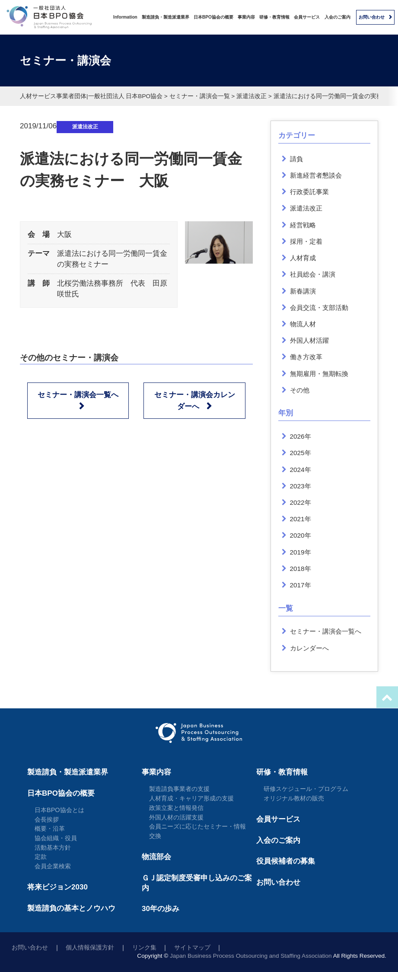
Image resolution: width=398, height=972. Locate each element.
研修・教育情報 (274, 17)
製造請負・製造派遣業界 (165, 17)
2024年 (300, 469)
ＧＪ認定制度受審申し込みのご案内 (197, 883)
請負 (296, 159)
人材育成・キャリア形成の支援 (191, 798)
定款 (41, 856)
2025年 (300, 452)
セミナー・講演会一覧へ (78, 395)
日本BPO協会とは (59, 809)
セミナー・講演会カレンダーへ (194, 401)
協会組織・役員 (56, 838)
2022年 (300, 502)
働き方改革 (306, 356)
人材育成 (303, 257)
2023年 (300, 486)
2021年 (300, 519)
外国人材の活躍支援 (176, 817)
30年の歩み (160, 909)
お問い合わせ (372, 17)
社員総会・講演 (312, 274)
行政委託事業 (309, 191)
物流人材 (303, 324)
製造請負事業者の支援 (179, 788)
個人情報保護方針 (90, 947)
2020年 (300, 535)
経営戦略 (303, 225)
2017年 (300, 585)
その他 (299, 390)
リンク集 (144, 947)
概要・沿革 (50, 828)
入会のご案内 (337, 17)
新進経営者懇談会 (316, 175)
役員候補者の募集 (285, 861)
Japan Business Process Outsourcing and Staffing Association (251, 956)
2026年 (300, 436)
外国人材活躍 (309, 340)
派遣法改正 (85, 127)
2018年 (300, 568)
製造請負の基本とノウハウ (71, 908)
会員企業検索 (53, 866)
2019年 (300, 552)
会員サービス (307, 17)
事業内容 (246, 17)
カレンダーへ (309, 648)
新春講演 (303, 291)
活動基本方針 (53, 847)
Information (125, 17)
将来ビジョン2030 (57, 887)
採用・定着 (306, 241)
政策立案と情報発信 (176, 807)
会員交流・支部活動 (319, 307)
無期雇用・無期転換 (319, 373)
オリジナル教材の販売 (294, 798)
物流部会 (156, 857)
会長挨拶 (47, 819)
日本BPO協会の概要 (213, 17)
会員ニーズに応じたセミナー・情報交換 (197, 831)
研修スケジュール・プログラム (306, 788)
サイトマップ (192, 947)
